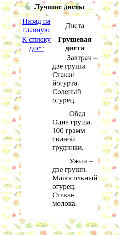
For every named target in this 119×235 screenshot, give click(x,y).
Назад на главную (36, 25)
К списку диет (36, 43)
